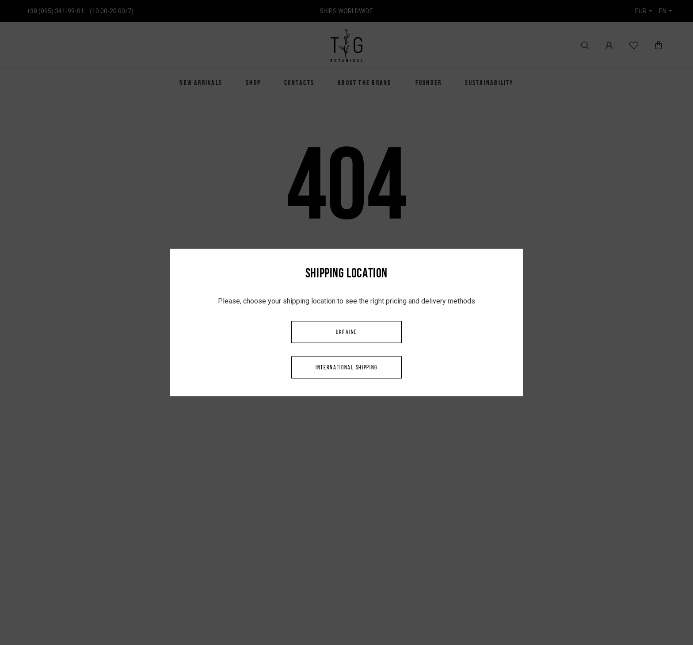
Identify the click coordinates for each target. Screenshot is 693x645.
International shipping (346, 368)
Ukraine (346, 332)
